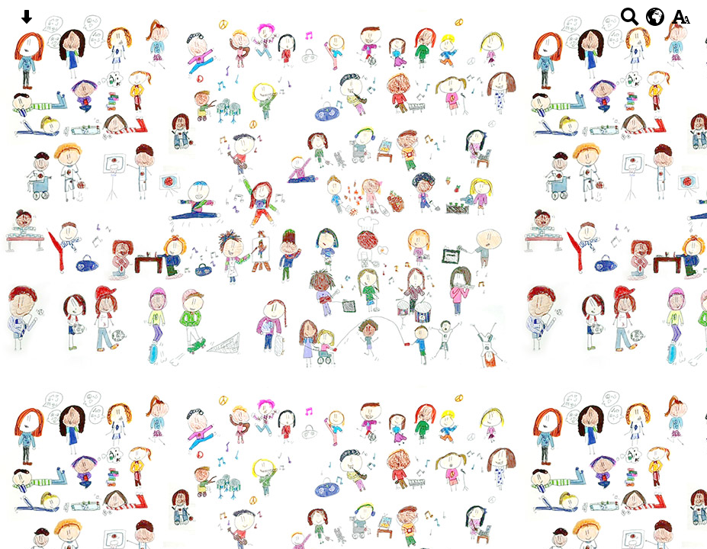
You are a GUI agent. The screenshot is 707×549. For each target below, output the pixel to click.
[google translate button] (655, 17)
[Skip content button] (26, 21)
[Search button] (630, 21)
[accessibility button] (681, 21)
